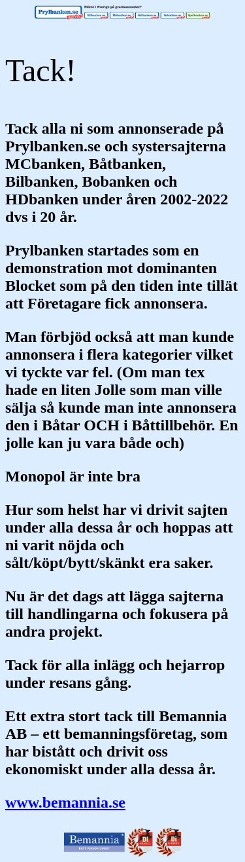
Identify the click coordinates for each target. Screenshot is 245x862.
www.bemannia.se (65, 802)
